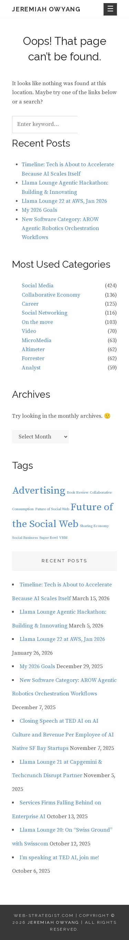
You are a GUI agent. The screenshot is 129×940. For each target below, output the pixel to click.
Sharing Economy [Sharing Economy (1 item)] (94, 526)
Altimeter (33, 349)
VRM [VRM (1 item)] (63, 537)
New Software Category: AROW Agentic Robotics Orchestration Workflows (60, 228)
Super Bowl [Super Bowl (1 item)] (48, 537)
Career (30, 303)
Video (29, 331)
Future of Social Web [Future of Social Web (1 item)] (52, 509)
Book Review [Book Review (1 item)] (77, 492)
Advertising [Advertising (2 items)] (38, 490)
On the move (37, 322)
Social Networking (44, 312)
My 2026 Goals (39, 210)
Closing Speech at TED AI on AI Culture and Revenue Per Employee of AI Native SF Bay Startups (63, 735)
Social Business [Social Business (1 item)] (25, 537)
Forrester (33, 358)
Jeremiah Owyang (46, 9)
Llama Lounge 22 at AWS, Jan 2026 (64, 201)
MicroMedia (37, 340)
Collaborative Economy (51, 294)
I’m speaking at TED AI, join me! (59, 857)
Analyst (31, 367)
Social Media (38, 285)
